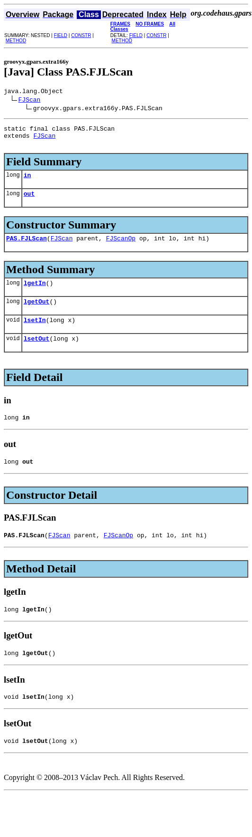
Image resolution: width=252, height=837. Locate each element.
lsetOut (37, 354)
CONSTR (81, 35)
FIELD (60, 35)
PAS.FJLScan (26, 248)
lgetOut (37, 314)
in (27, 182)
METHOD (16, 40)
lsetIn (35, 334)
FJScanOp (120, 248)
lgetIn (35, 294)
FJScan (29, 100)
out (29, 202)
